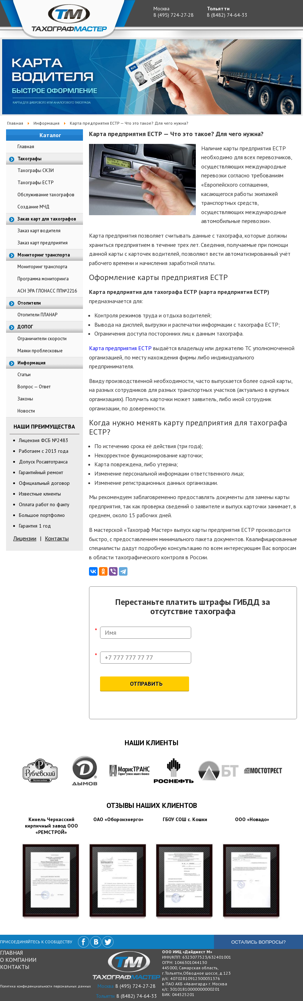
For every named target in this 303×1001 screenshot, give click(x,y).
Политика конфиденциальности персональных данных (45, 986)
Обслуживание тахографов (45, 195)
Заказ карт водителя (39, 231)
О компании (18, 959)
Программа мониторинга (43, 279)
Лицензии (24, 538)
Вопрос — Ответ (34, 387)
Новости (26, 411)
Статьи (24, 375)
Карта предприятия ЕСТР (120, 348)
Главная (25, 147)
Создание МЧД (33, 207)
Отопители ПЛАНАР (37, 315)
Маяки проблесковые (40, 351)
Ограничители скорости (42, 339)
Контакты (57, 538)
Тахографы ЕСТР (35, 183)
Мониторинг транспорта (42, 267)
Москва (161, 8)
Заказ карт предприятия (42, 243)
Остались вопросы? (258, 942)
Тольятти (218, 8)
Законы (25, 399)
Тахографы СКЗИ (35, 170)
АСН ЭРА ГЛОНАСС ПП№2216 (47, 291)
